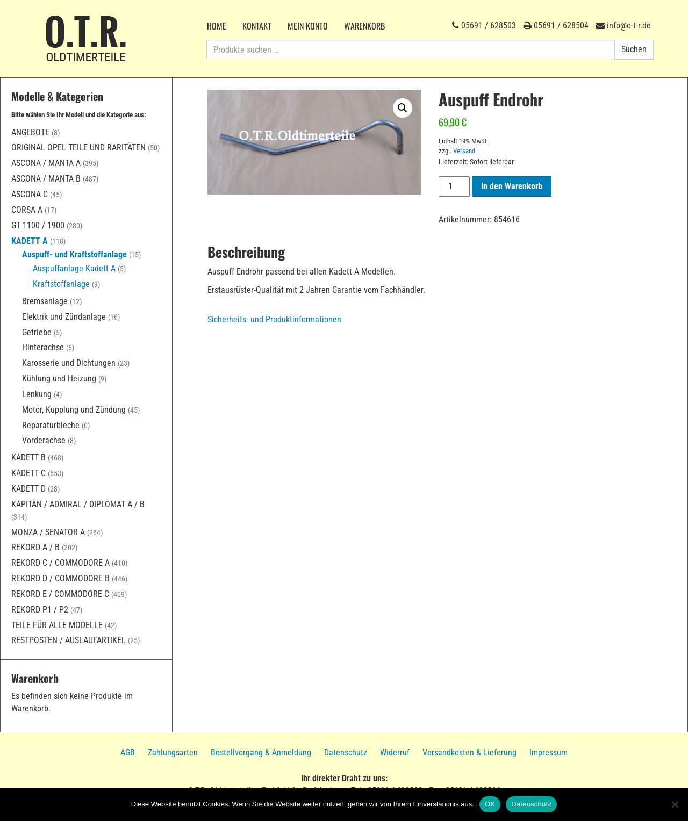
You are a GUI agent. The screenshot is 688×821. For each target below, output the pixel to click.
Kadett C (28, 473)
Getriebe (37, 332)
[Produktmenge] (454, 186)
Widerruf (395, 752)
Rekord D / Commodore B (60, 578)
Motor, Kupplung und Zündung (74, 410)
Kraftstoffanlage (61, 284)
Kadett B (28, 457)
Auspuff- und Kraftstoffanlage (74, 254)
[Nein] (674, 804)
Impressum (548, 752)
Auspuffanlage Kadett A (74, 268)
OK (490, 804)
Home (216, 25)
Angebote (30, 132)
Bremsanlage (45, 301)
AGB (127, 752)
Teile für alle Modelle (57, 625)
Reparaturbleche (51, 425)
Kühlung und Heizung (59, 378)
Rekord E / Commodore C (60, 594)
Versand (464, 151)
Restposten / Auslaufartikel (68, 640)
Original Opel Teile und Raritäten (78, 147)
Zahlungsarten (173, 752)
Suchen (634, 49)
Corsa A (26, 210)
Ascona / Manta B (46, 179)
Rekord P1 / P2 (39, 609)
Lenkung (37, 394)
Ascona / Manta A (46, 163)
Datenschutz (345, 752)
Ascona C (29, 194)
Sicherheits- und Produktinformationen (274, 319)
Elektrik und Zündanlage (64, 317)
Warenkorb (364, 25)
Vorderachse (44, 440)
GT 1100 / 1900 (37, 225)
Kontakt (256, 25)
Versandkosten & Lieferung (469, 752)
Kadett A (29, 241)
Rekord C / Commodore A (60, 563)
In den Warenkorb (511, 186)
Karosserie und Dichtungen (69, 363)
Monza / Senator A (48, 532)
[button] (402, 108)
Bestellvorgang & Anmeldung (261, 752)
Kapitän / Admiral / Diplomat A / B (78, 504)
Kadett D (28, 489)
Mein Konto (308, 25)
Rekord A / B (35, 547)
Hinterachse (43, 347)
